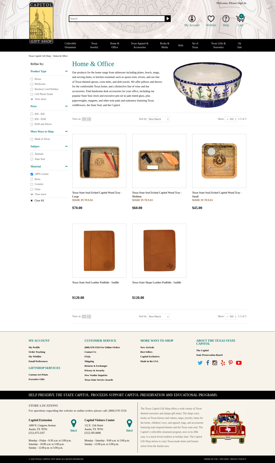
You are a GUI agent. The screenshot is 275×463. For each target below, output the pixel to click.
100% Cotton (41, 174)
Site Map (223, 459)
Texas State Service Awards (99, 380)
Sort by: (143, 119)
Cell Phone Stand (44, 94)
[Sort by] (159, 119)
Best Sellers (146, 352)
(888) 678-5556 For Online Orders (102, 347)
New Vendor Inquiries (96, 375)
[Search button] (167, 19)
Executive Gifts (37, 379)
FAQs (88, 356)
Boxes (38, 79)
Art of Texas (195, 45)
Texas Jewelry (94, 45)
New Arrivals (147, 347)
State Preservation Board (209, 355)
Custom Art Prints (38, 374)
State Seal (40, 159)
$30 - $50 (39, 114)
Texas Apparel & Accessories (139, 45)
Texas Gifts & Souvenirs (218, 45)
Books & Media (164, 45)
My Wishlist (35, 356)
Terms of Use (211, 459)
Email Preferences (38, 361)
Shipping (89, 361)
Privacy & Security (94, 370)
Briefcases (40, 84)
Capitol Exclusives (150, 356)
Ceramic (39, 184)
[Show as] (231, 119)
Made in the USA (149, 361)
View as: (76, 119)
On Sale (239, 45)
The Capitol (202, 350)
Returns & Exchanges (96, 366)
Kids (180, 45)
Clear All (39, 200)
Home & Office (114, 45)
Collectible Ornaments (70, 45)
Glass (37, 189)
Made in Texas (42, 139)
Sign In (241, 3)
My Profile (34, 347)
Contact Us (90, 352)
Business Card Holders (46, 89)
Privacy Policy (238, 459)
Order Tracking (37, 352)
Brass (37, 179)
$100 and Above (43, 124)
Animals (39, 154)
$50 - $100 (40, 119)
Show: (221, 119)
